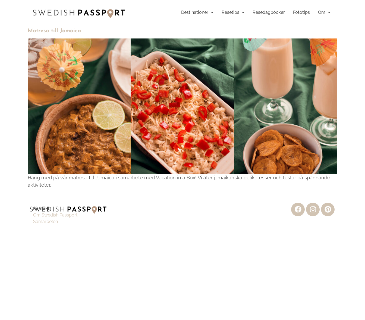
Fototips (301, 12)
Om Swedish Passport (55, 215)
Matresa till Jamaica (54, 31)
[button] (197, 12)
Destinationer (197, 12)
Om (324, 12)
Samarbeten (45, 221)
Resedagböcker (269, 12)
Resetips (233, 12)
